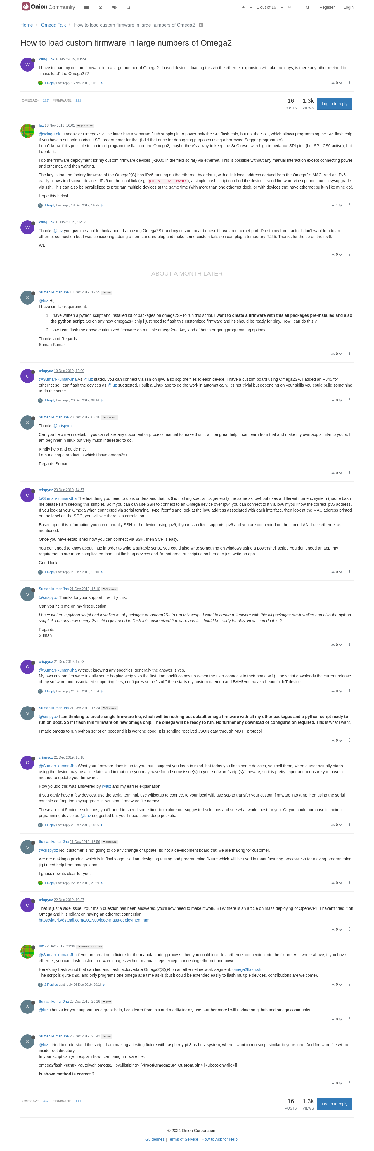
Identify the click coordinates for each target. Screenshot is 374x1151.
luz (41, 126)
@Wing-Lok (49, 134)
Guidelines (155, 1139)
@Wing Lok (85, 125)
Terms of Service (183, 1139)
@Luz (85, 815)
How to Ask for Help (220, 1139)
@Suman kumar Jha (89, 946)
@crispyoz (110, 417)
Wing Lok (46, 59)
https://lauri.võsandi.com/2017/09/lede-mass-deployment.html (94, 920)
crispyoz (46, 371)
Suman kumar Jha (54, 292)
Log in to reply (334, 103)
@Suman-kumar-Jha (58, 379)
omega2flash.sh (246, 969)
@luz (58, 230)
